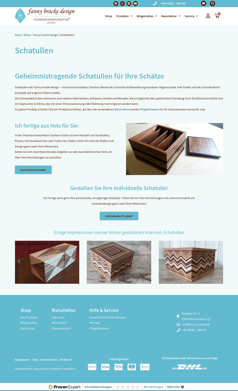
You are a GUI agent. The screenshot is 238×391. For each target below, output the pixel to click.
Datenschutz (49, 359)
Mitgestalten (147, 16)
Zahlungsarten (119, 359)
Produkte (124, 16)
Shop (108, 16)
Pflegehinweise (149, 109)
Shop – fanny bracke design (41, 35)
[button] (212, 3)
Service (191, 16)
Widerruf (66, 359)
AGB (35, 359)
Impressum (22, 359)
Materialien (122, 109)
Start (18, 35)
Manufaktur (171, 16)
